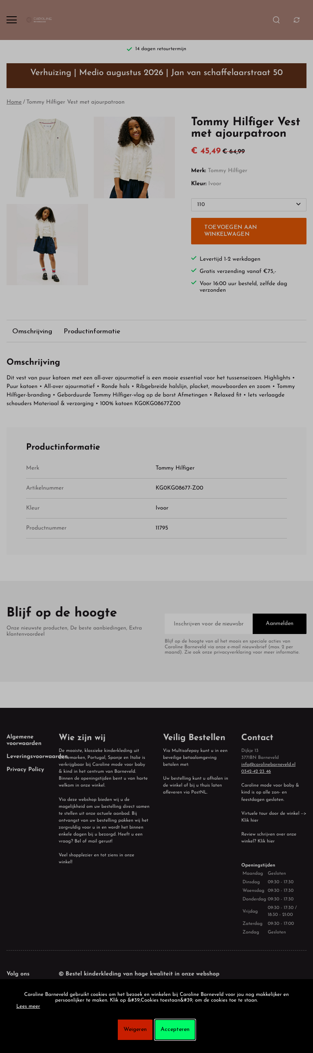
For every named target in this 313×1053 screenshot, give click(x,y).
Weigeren (135, 1029)
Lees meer (28, 1006)
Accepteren (175, 1029)
